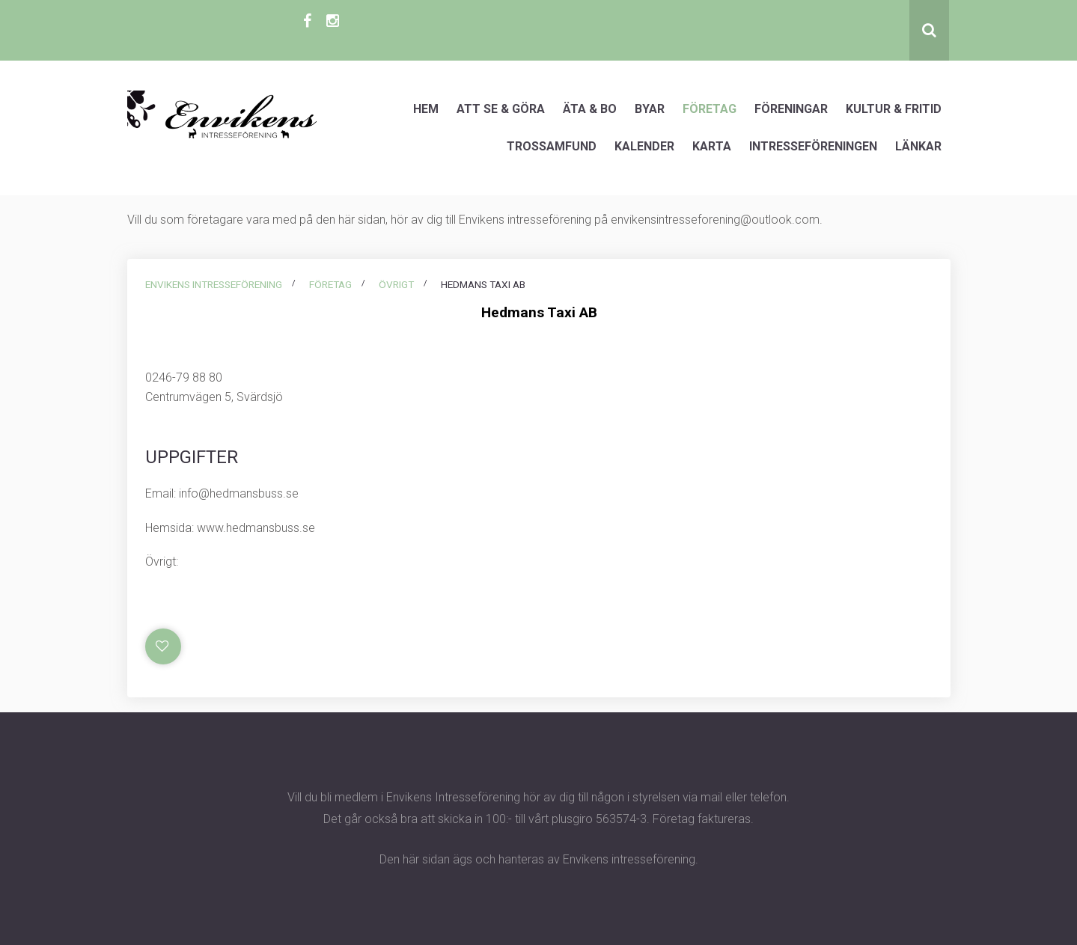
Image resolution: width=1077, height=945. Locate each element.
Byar (650, 109)
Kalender (644, 146)
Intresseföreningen (813, 146)
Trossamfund (552, 146)
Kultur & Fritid (894, 109)
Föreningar (791, 109)
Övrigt (396, 284)
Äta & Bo (590, 109)
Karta (711, 146)
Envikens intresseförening (213, 284)
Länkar (918, 146)
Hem (426, 109)
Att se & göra (501, 109)
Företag (709, 109)
